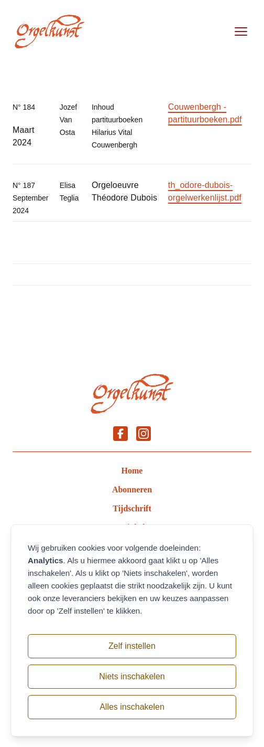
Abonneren (132, 489)
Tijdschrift (132, 508)
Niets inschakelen (131, 676)
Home (132, 470)
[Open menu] (241, 31)
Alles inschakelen (132, 706)
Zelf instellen (132, 645)
